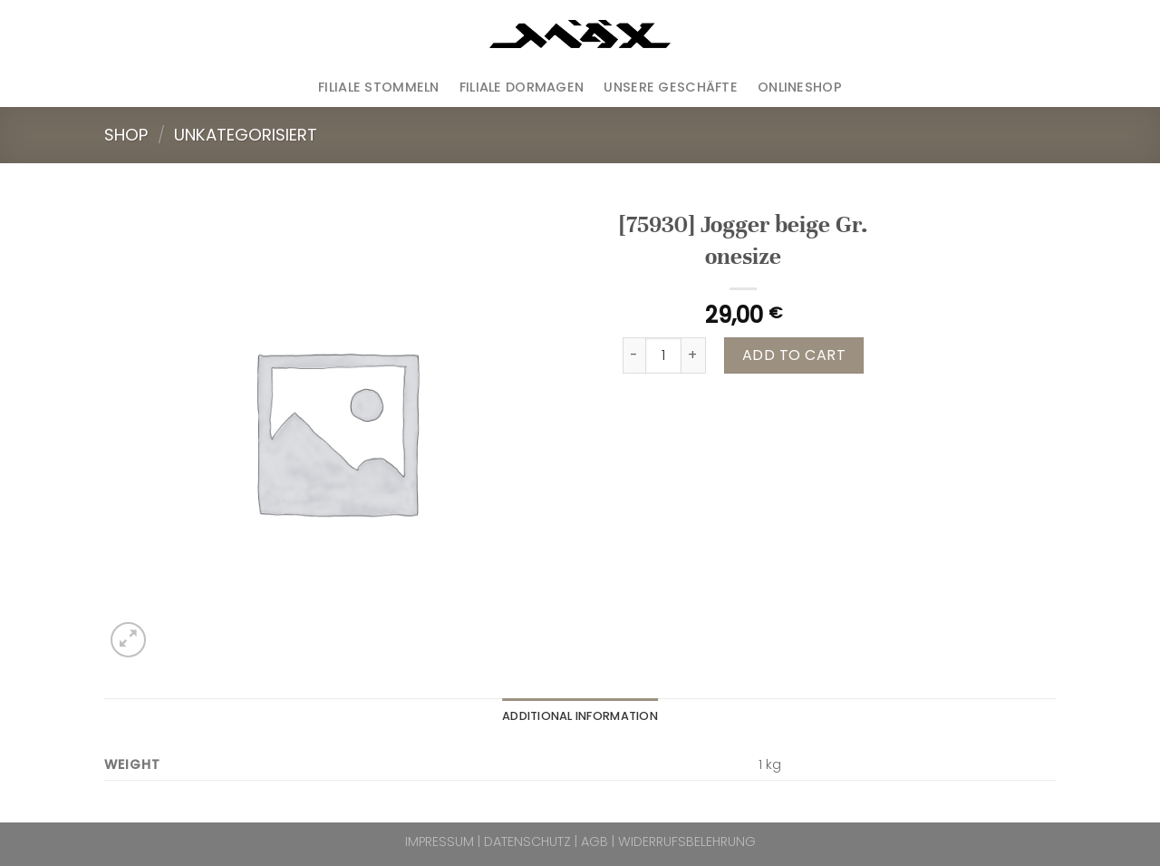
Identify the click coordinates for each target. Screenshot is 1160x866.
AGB (594, 841)
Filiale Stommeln (379, 87)
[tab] (580, 716)
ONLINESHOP (800, 87)
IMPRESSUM (439, 841)
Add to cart (794, 355)
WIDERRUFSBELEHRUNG (687, 841)
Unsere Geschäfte (671, 87)
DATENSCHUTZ (527, 841)
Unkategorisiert (245, 134)
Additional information (580, 716)
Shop (126, 134)
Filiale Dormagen (522, 87)
